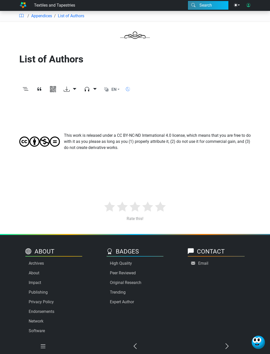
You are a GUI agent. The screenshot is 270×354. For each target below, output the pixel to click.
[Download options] (70, 89)
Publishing (38, 292)
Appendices (41, 15)
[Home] (23, 5)
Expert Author (122, 301)
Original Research (125, 282)
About (34, 273)
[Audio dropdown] (90, 89)
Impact (35, 282)
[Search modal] (208, 5)
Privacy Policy (41, 301)
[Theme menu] (236, 5)
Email (203, 263)
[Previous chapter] (135, 347)
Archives (36, 263)
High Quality (121, 263)
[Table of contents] (21, 16)
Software (37, 330)
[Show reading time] (128, 89)
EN (113, 89)
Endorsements (41, 311)
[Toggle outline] (25, 89)
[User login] (248, 5)
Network (36, 321)
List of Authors (71, 15)
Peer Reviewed (123, 273)
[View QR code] (53, 89)
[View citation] (39, 89)
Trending (118, 292)
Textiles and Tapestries (54, 5)
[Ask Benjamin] (258, 342)
